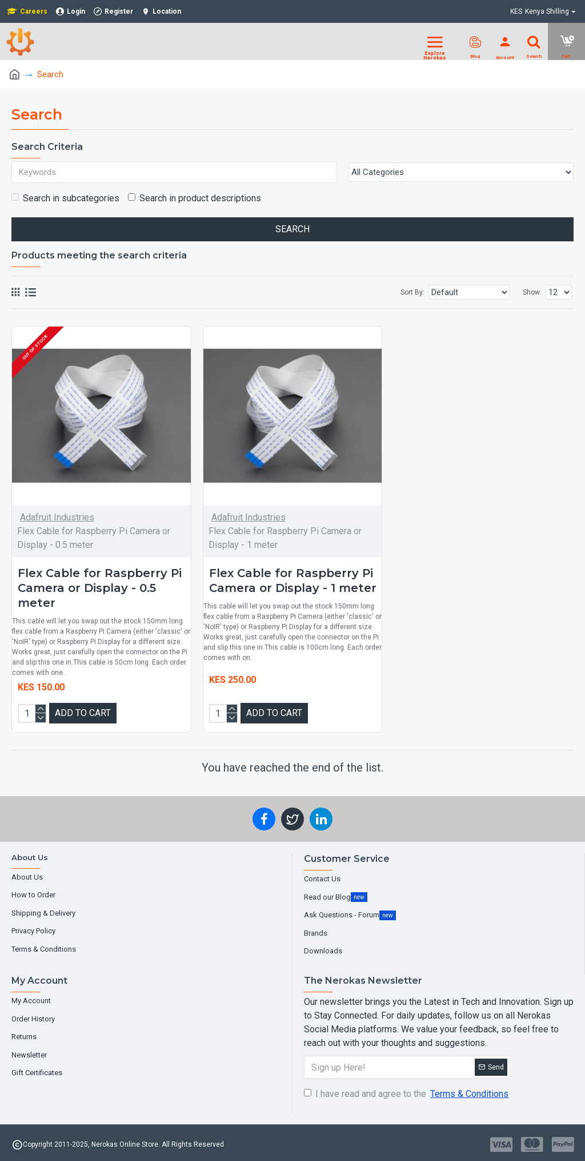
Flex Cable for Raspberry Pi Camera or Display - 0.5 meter (100, 588)
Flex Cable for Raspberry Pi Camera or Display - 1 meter (292, 580)
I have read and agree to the (407, 1094)
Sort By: (412, 292)
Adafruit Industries (57, 517)
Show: (532, 292)
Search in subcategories (65, 198)
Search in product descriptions (194, 198)
